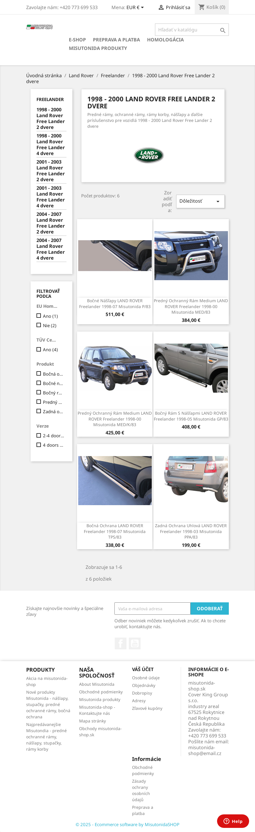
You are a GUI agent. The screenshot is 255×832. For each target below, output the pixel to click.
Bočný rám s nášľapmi (53, 393)
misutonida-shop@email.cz (204, 750)
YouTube (135, 643)
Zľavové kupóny (147, 708)
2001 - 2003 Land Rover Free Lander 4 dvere (50, 197)
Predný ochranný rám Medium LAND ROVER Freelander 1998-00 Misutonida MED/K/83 (115, 419)
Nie (49, 325)
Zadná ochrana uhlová (53, 411)
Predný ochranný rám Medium (53, 402)
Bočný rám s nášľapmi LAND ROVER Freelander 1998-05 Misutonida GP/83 (191, 416)
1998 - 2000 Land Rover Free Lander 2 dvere (50, 118)
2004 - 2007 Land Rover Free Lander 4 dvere (50, 249)
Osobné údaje (146, 677)
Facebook (120, 643)
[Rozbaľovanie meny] (136, 7)
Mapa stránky (92, 721)
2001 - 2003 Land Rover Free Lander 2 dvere (50, 171)
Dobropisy (142, 693)
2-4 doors (53, 435)
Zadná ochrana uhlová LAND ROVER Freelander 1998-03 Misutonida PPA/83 (191, 531)
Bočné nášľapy (53, 383)
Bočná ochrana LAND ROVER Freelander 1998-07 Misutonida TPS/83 (115, 531)
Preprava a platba (116, 39)
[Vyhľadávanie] (192, 29)
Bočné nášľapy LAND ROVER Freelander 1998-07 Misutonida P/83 (115, 303)
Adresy (139, 700)
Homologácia (165, 39)
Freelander (50, 99)
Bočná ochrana (53, 374)
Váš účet (143, 669)
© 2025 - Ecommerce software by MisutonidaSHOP (127, 824)
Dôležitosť (200, 201)
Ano (50, 316)
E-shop (77, 39)
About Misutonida (96, 684)
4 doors (53, 445)
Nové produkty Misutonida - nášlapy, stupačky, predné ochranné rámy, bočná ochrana (48, 704)
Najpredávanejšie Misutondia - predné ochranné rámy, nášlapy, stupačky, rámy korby (46, 737)
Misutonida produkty (98, 48)
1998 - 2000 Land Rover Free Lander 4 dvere (50, 145)
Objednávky (143, 685)
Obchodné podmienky (101, 692)
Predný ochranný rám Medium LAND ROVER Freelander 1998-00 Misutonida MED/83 (191, 306)
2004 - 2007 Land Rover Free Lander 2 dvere (50, 223)
